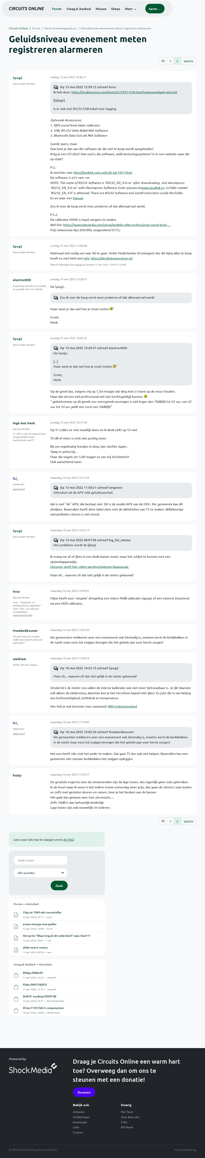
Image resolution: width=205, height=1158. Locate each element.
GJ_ (15, 478)
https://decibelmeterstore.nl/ (112, 258)
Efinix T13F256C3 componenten (43, 1008)
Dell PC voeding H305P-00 (39, 996)
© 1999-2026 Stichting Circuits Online (33, 1149)
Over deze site (130, 1117)
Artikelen (79, 1112)
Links (76, 1127)
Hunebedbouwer (25, 630)
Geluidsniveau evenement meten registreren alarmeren (116, 28)
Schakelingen (81, 1117)
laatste (188, 61)
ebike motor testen (35, 947)
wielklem (19, 658)
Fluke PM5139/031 (35, 984)
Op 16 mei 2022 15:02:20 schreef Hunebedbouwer (97, 732)
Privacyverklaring (185, 1149)
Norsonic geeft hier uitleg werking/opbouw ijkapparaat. (89, 567)
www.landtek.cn (152, 188)
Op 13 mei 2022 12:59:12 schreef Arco (88, 87)
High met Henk (24, 423)
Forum (72, 14)
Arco (16, 591)
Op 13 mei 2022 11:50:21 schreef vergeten (91, 487)
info (86, 258)
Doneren (84, 1092)
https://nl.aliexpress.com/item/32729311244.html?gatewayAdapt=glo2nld (124, 92)
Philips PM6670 (33, 973)
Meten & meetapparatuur (60, 28)
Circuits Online (18, 28)
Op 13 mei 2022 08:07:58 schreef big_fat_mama (95, 540)
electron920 (22, 279)
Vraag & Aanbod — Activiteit (33, 964)
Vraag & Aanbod (94, 14)
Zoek (59, 885)
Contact (78, 1132)
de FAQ (68, 839)
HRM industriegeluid (122, 706)
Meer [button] (144, 14)
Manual (78, 198)
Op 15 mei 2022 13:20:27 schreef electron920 (93, 348)
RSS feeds (127, 1127)
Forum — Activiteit (26, 904)
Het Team (127, 1112)
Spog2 (17, 77)
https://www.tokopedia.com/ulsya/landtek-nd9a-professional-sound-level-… (117, 225)
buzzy (17, 775)
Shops (130, 14)
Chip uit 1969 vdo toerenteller (42, 912)
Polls (124, 1122)
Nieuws (116, 14)
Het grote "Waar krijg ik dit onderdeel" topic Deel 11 (56, 936)
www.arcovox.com (22, 615)
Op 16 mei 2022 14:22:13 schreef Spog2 (89, 668)
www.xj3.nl (19, 489)
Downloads (80, 1122)
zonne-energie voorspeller (40, 924)
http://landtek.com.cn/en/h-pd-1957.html (102, 172)
